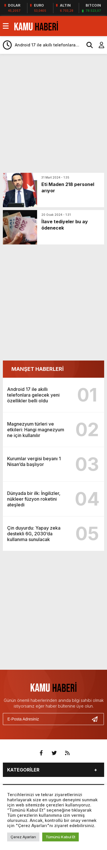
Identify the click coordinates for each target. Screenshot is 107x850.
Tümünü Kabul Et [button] (60, 837)
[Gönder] (97, 719)
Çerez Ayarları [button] (23, 837)
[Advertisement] (53, 113)
